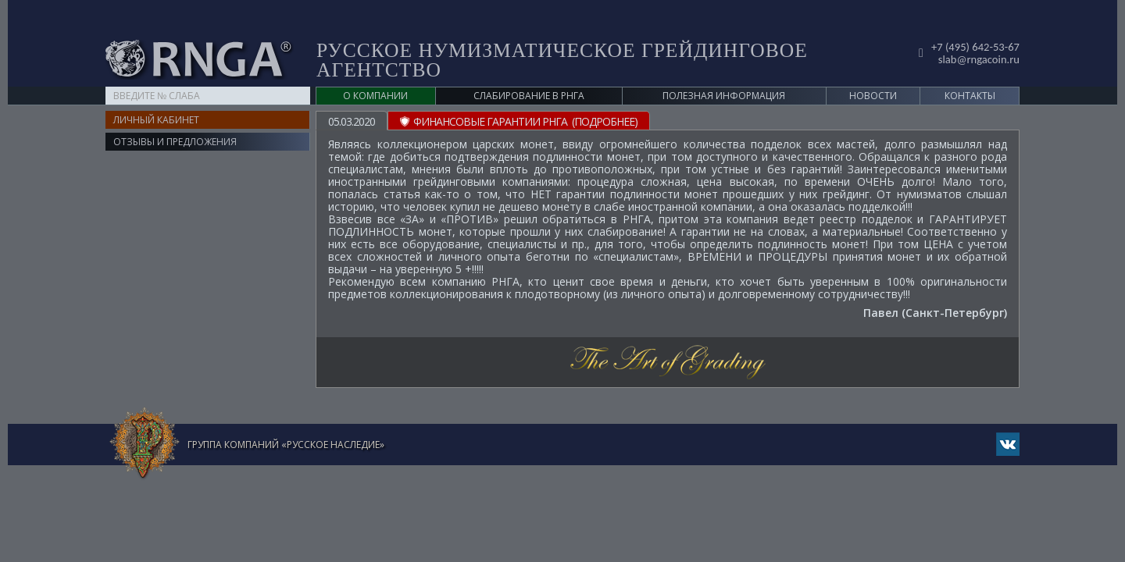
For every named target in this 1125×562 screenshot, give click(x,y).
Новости (873, 71)
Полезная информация (723, 71)
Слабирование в (528, 71)
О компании (375, 71)
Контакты (970, 71)
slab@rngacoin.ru (975, 34)
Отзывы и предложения (175, 117)
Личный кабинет (156, 95)
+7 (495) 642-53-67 (972, 22)
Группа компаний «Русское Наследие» (286, 420)
